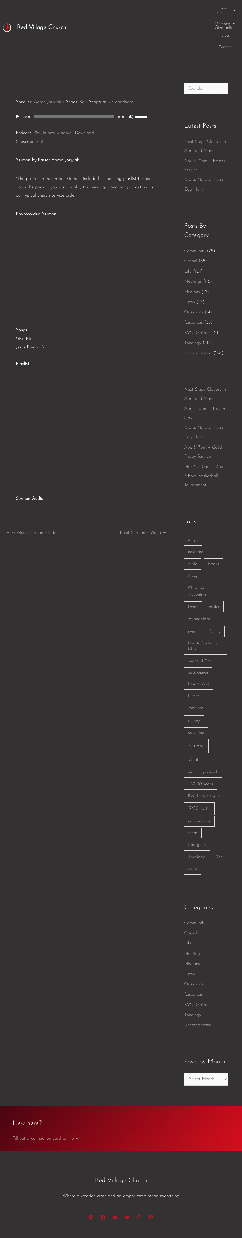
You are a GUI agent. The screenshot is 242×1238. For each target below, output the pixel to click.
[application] (86, 78)
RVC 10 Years (197, 294)
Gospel (190, 222)
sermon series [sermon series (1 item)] (199, 782)
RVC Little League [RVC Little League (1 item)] (204, 757)
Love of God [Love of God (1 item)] (198, 645)
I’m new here (129, 8)
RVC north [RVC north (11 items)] (199, 769)
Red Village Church (41, 8)
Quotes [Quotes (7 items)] (195, 721)
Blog (182, 8)
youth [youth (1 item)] (192, 830)
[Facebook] (103, 1178)
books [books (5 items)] (213, 525)
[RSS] (151, 1178)
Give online (225, 8)
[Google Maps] (90, 1178)
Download (84, 94)
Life (188, 232)
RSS (40, 102)
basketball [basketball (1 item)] (196, 513)
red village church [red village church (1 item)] (203, 733)
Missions (192, 253)
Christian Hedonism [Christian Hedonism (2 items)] (197, 552)
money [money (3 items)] (194, 682)
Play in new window (52, 94)
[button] (129, 8)
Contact (200, 8)
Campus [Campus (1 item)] (195, 538)
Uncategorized (198, 314)
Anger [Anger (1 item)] (193, 501)
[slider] (74, 77)
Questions (193, 273)
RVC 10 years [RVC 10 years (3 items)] (200, 745)
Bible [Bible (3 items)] (192, 525)
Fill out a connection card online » (45, 1099)
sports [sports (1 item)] (193, 794)
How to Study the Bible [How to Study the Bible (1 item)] (203, 607)
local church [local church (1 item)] (198, 634)
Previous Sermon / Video (32, 493)
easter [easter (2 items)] (214, 568)
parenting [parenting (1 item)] (196, 694)
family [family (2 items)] (215, 593)
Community (194, 212)
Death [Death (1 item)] (193, 568)
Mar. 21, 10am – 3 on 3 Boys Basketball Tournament (204, 437)
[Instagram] (139, 1178)
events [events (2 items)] (193, 593)
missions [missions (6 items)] (196, 669)
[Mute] (130, 77)
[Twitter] (127, 1178)
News (189, 263)
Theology (192, 304)
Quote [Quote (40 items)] (196, 707)
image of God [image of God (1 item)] (200, 622)
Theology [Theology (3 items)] (196, 818)
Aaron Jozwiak (47, 63)
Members (160, 8)
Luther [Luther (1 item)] (193, 657)
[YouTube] (115, 1178)
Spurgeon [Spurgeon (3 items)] (197, 806)
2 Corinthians (121, 63)
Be (81, 63)
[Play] (17, 77)
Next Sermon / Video (143, 493)
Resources (193, 283)
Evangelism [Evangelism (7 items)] (199, 580)
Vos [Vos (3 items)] (219, 818)
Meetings (193, 242)
